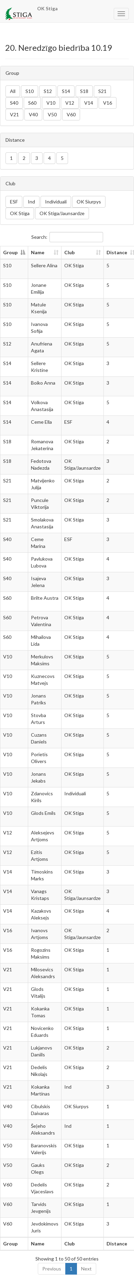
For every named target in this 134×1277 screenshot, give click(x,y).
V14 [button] (88, 103)
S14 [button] (66, 91)
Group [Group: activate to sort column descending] (10, 252)
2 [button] (24, 158)
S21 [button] (102, 91)
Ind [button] (31, 201)
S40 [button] (14, 103)
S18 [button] (84, 91)
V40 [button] (33, 114)
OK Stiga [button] (20, 213)
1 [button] (11, 158)
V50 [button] (52, 114)
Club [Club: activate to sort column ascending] (69, 252)
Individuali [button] (56, 201)
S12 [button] (48, 91)
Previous (51, 1269)
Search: (67, 237)
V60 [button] (71, 114)
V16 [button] (107, 103)
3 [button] (36, 158)
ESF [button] (14, 201)
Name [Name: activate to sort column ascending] (37, 252)
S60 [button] (32, 103)
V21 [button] (14, 114)
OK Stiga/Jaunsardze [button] (62, 213)
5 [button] (62, 158)
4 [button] (49, 158)
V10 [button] (50, 103)
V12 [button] (69, 103)
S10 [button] (29, 91)
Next (86, 1269)
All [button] (12, 91)
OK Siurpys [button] (89, 201)
